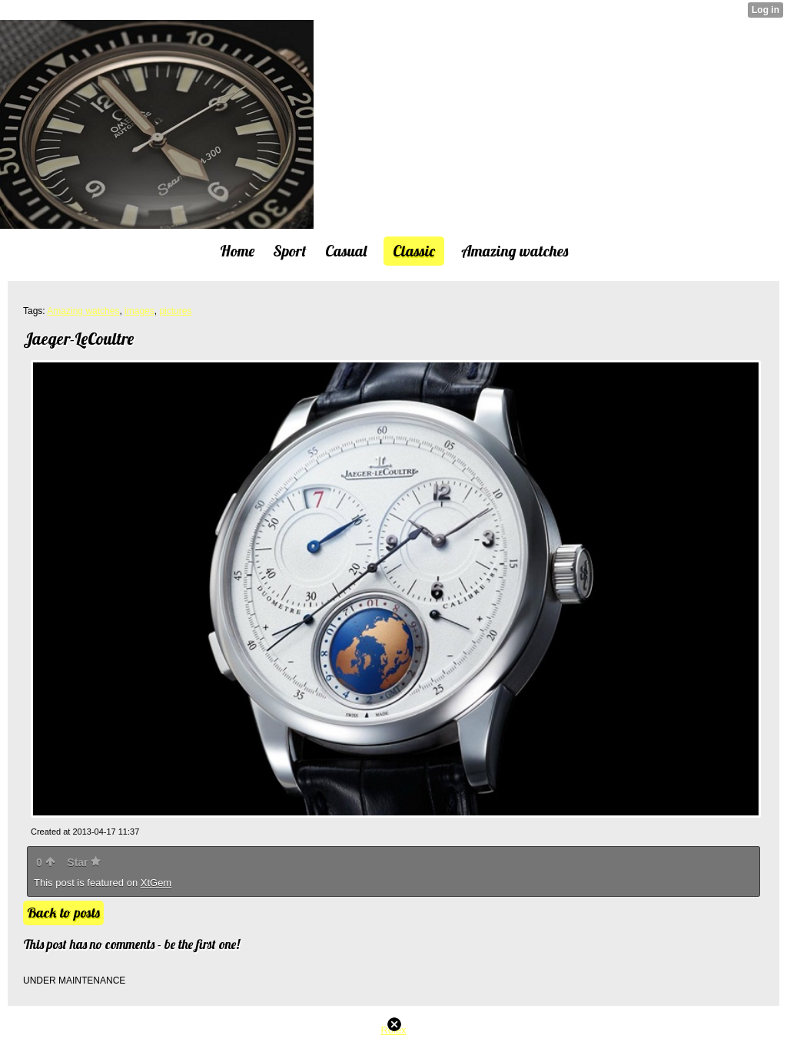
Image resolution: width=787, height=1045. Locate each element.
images (139, 311)
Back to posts (63, 912)
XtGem (156, 882)
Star (84, 862)
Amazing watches (83, 311)
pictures (175, 311)
